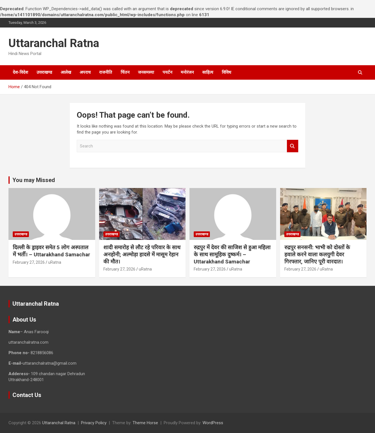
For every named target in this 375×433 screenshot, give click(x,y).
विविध (226, 72)
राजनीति (105, 72)
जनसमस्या (146, 72)
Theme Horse (145, 422)
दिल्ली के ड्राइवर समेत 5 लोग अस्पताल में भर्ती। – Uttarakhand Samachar (51, 251)
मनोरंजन (187, 72)
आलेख (66, 72)
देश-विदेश (20, 72)
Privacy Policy (93, 422)
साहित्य (207, 72)
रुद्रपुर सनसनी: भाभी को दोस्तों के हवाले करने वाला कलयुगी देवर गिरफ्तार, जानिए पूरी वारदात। (317, 254)
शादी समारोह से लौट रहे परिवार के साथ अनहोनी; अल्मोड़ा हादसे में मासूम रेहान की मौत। (141, 254)
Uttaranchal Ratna (53, 43)
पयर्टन (167, 72)
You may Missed (33, 180)
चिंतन (125, 72)
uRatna (54, 262)
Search (292, 146)
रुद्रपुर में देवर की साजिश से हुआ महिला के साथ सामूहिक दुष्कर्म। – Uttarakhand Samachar (232, 254)
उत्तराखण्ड (44, 72)
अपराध (85, 72)
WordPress (213, 422)
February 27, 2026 (29, 262)
